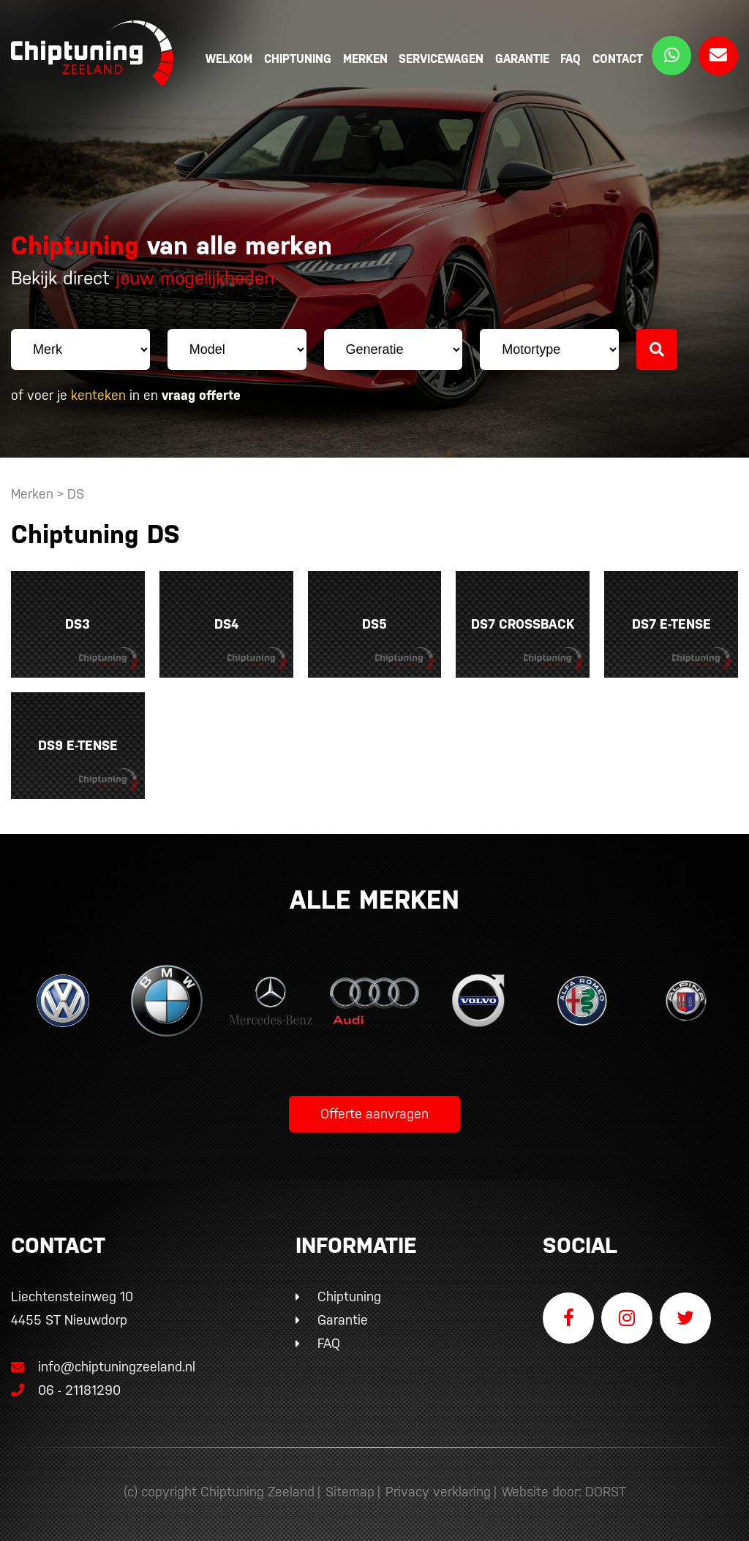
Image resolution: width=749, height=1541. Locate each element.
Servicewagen (441, 59)
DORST (605, 1491)
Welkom (229, 59)
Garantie (522, 59)
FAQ (570, 59)
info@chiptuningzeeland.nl (103, 1366)
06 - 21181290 (66, 1390)
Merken (365, 59)
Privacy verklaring (438, 1491)
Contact (617, 59)
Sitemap (349, 1491)
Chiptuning (297, 59)
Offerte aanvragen (374, 1113)
